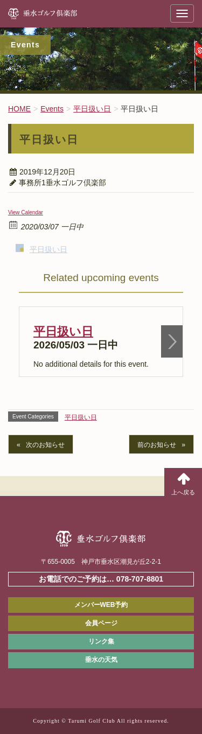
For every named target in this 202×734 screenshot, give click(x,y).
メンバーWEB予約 (101, 605)
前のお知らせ (156, 445)
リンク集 (101, 641)
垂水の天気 (101, 659)
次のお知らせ (45, 445)
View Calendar (25, 212)
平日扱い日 (48, 249)
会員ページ (101, 623)
